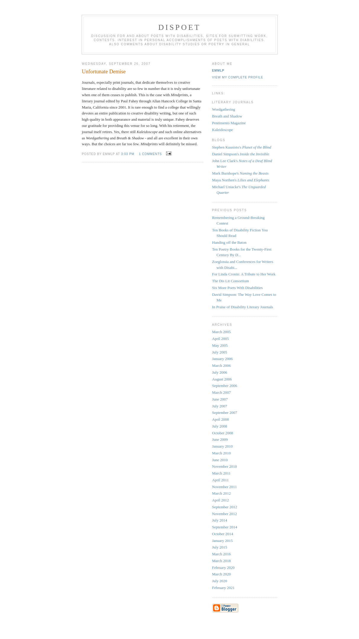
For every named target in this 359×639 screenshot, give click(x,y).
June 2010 (220, 460)
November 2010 (224, 466)
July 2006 (219, 372)
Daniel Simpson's (240, 154)
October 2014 (222, 534)
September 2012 (224, 507)
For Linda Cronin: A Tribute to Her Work (244, 274)
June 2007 (220, 399)
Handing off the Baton (229, 242)
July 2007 (219, 406)
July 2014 (219, 520)
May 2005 (220, 345)
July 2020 (219, 581)
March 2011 (221, 473)
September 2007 (224, 412)
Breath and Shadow (227, 116)
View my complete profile (237, 77)
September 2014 (224, 527)
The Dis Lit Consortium (230, 281)
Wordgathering (223, 109)
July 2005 (219, 352)
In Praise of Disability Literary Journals (242, 307)
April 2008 (220, 419)
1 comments (150, 154)
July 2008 (219, 426)
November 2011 (224, 487)
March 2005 (221, 332)
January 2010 (222, 446)
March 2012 (221, 493)
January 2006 (222, 358)
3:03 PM (127, 154)
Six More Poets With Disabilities (237, 287)
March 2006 (221, 365)
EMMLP (218, 70)
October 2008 (222, 433)
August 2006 (222, 379)
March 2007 (221, 392)
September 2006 (224, 385)
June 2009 (220, 439)
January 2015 (222, 540)
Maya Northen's (240, 180)
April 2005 (220, 338)
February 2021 (223, 587)
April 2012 (220, 500)
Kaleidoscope (222, 130)
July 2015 (219, 547)
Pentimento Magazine (229, 123)
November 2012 (224, 513)
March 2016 (221, 554)
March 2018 (221, 561)
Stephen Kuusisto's (241, 147)
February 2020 (223, 567)
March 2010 (221, 453)
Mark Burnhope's (240, 173)
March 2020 (221, 574)
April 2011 (220, 480)
